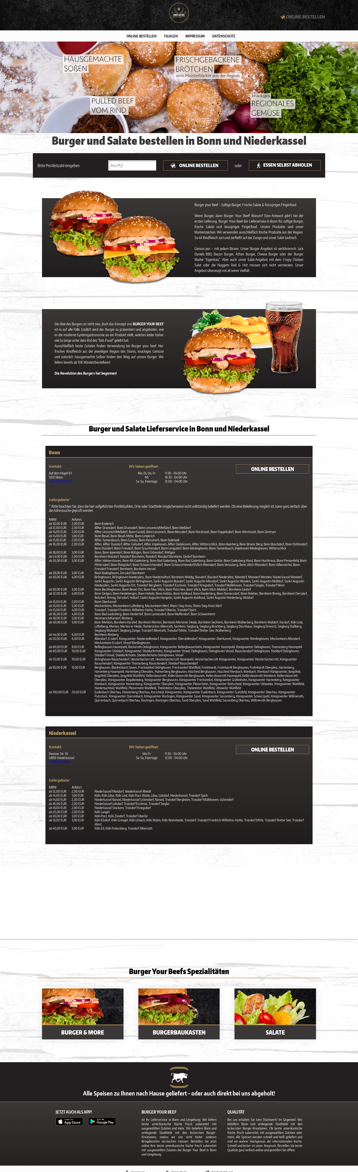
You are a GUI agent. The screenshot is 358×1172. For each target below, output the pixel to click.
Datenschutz (223, 38)
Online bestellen (141, 38)
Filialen (171, 38)
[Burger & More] (83, 1015)
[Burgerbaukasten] (179, 1015)
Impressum (195, 38)
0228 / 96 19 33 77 (60, 483)
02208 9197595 (59, 764)
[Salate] (275, 1015)
